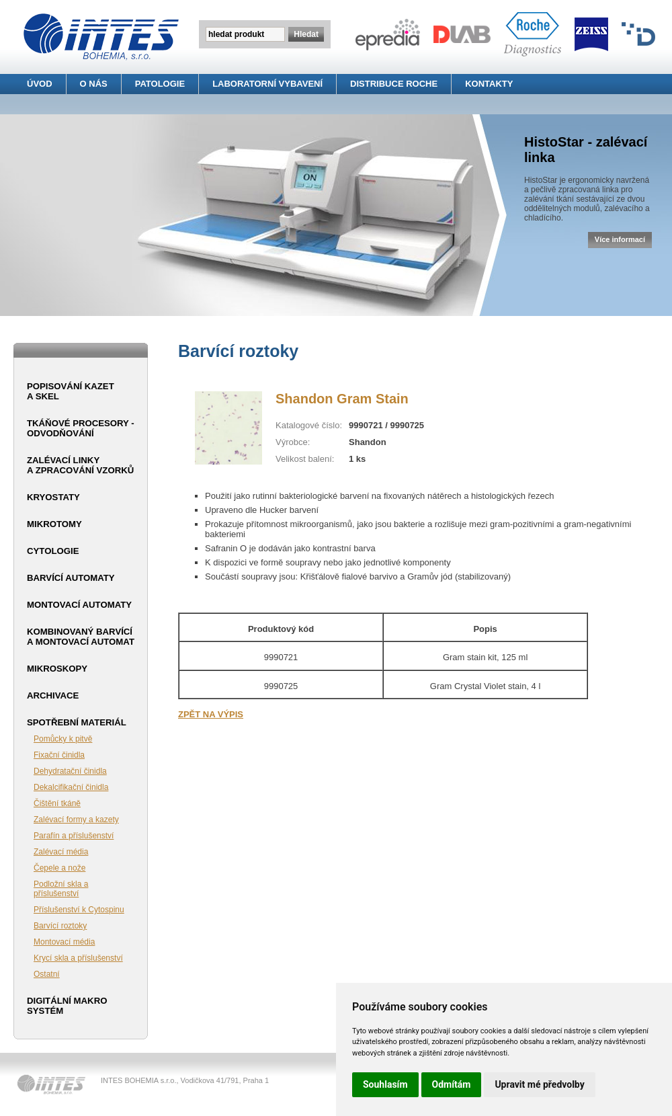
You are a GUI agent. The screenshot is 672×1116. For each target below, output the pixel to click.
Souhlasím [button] (385, 1084)
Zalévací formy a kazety (76, 819)
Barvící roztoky (60, 925)
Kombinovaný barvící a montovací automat (80, 637)
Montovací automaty (79, 605)
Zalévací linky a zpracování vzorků (80, 465)
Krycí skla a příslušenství (78, 958)
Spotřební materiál (76, 722)
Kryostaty (53, 497)
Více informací (620, 239)
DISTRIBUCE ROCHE (393, 84)
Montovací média (64, 942)
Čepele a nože (59, 868)
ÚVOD (39, 84)
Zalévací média (61, 851)
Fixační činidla (59, 755)
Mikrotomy (54, 524)
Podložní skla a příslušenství (61, 888)
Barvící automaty (71, 578)
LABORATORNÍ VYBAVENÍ (267, 84)
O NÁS (94, 84)
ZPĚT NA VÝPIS (210, 714)
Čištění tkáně (57, 803)
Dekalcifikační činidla (71, 787)
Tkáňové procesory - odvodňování (80, 428)
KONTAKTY (489, 84)
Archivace (53, 695)
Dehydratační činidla (70, 771)
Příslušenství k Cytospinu (79, 909)
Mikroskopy (57, 669)
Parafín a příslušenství (74, 835)
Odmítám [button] (451, 1084)
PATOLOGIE (160, 84)
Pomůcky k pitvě (63, 739)
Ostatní (47, 974)
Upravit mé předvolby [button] (539, 1084)
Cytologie (53, 551)
